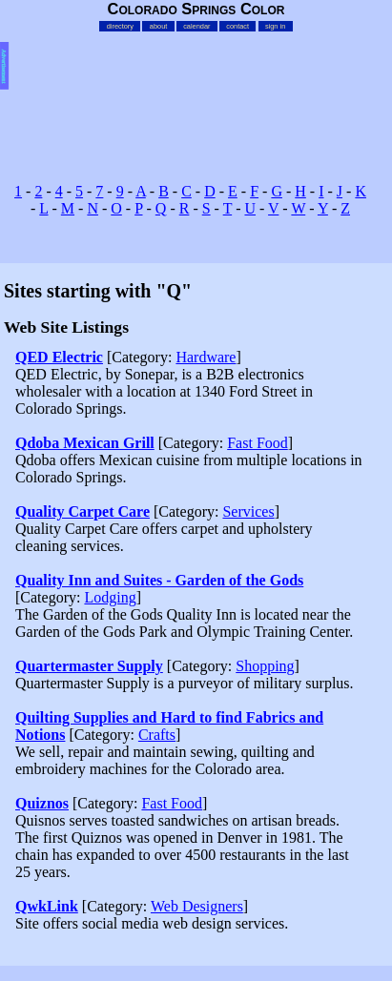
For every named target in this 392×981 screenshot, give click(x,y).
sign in (275, 26)
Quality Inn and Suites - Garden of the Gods (159, 580)
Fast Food (257, 443)
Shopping (265, 666)
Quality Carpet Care (82, 511)
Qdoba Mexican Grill (85, 443)
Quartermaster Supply (89, 666)
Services (248, 511)
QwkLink (46, 906)
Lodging (109, 597)
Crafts (156, 734)
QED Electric (59, 357)
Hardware (205, 357)
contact (237, 26)
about (158, 26)
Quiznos (42, 803)
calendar (196, 26)
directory (120, 26)
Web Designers (197, 906)
